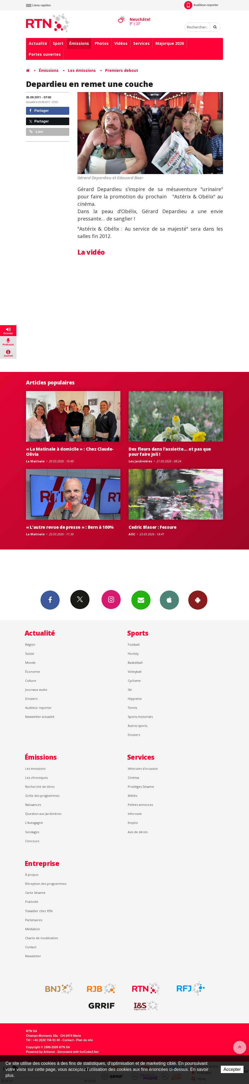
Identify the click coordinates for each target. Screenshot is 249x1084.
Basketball (135, 662)
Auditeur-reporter (201, 5)
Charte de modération (41, 938)
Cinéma (133, 777)
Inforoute (135, 813)
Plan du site (84, 1040)
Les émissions (82, 70)
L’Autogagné (34, 822)
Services (141, 43)
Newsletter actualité (39, 716)
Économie (32, 671)
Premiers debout (121, 70)
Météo (132, 795)
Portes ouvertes (45, 54)
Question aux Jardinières (43, 813)
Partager (39, 110)
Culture (30, 680)
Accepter (232, 1069)
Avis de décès (137, 832)
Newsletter (33, 956)
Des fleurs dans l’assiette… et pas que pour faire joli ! (170, 451)
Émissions (79, 43)
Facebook (50, 600)
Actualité (38, 43)
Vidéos (121, 43)
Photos (102, 43)
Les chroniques (36, 777)
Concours (32, 841)
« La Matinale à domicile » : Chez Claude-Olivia (70, 451)
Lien (36, 132)
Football (134, 644)
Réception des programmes (45, 883)
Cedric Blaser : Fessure (152, 527)
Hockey (133, 653)
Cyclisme (134, 680)
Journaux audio (36, 689)
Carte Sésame (35, 892)
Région (30, 644)
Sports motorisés (140, 716)
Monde (30, 662)
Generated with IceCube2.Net (78, 1051)
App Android (197, 600)
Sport (58, 43)
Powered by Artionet (40, 1051)
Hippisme (135, 698)
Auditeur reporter (38, 707)
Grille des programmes (42, 795)
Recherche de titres (39, 786)
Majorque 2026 (169, 43)
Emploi (133, 822)
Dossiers (31, 698)
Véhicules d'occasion (143, 768)
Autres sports (137, 725)
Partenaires (33, 920)
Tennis (132, 707)
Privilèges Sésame (141, 786)
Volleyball (134, 671)
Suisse (29, 653)
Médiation (32, 929)
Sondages (32, 832)
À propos (31, 874)
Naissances (33, 804)
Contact (30, 947)
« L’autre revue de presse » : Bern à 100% (70, 527)
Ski (130, 689)
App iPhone (169, 600)
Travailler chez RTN (39, 911)
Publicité (31, 901)
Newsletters (140, 600)
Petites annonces (140, 804)
